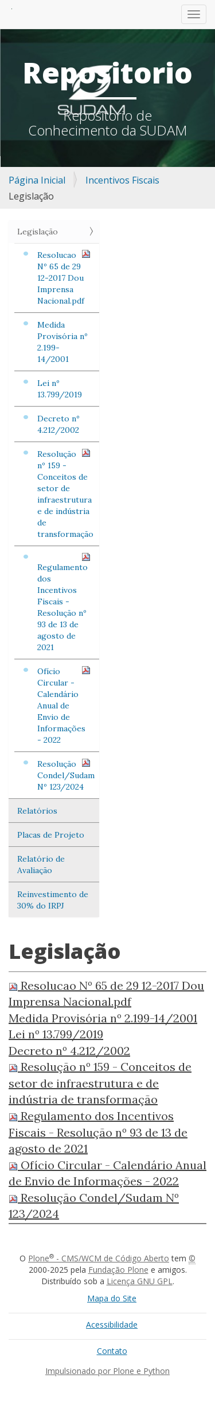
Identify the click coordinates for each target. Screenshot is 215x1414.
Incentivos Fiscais (122, 180)
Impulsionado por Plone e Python (107, 1370)
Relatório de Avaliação (41, 864)
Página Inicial (37, 180)
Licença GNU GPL (140, 1281)
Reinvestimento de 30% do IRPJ (52, 900)
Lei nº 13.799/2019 (59, 389)
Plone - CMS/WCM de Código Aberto (98, 1258)
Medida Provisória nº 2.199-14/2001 (62, 342)
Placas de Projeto (50, 835)
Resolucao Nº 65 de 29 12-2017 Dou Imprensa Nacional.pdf (64, 277)
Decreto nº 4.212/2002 (58, 424)
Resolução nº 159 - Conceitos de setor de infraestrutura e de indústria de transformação (65, 493)
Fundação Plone (118, 1269)
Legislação (37, 231)
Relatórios (37, 811)
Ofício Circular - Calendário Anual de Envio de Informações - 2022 (64, 705)
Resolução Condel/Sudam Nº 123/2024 (66, 775)
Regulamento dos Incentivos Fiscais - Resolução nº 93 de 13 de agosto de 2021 (64, 602)
